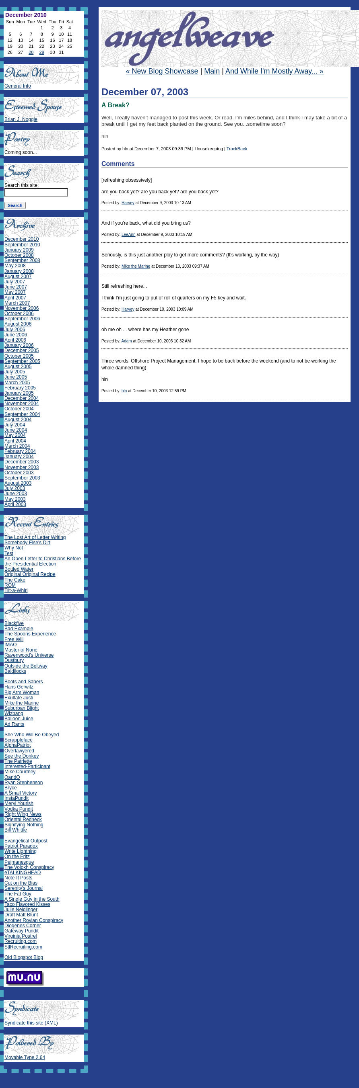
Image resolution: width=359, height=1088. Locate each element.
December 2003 (21, 462)
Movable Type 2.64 (24, 1057)
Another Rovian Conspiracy (33, 920)
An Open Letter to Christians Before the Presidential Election (42, 561)
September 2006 (22, 319)
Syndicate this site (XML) (31, 1023)
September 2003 (22, 478)
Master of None (20, 650)
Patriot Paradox (21, 846)
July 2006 (14, 329)
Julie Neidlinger (20, 909)
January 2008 (19, 271)
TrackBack (237, 148)
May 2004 (15, 435)
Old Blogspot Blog (23, 957)
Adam (126, 341)
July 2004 (14, 425)
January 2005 (19, 393)
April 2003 (15, 504)
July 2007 (14, 282)
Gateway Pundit (21, 931)
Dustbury (14, 660)
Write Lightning (20, 851)
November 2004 (21, 403)
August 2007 (17, 276)
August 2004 (17, 419)
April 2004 (15, 441)
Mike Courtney (19, 772)
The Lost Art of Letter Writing (35, 537)
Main (212, 71)
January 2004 (19, 456)
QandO (12, 777)
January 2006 (19, 345)
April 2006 (15, 340)
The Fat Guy (17, 894)
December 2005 (21, 350)
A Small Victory (20, 793)
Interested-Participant (27, 766)
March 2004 (17, 446)
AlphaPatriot (17, 745)
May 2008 (15, 265)
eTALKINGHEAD (22, 872)
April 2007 (15, 298)
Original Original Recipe (30, 574)
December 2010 (21, 239)
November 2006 (21, 308)
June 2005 (15, 377)
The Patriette (18, 761)
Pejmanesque (19, 862)
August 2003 (17, 483)
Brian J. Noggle (20, 119)
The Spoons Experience (30, 634)
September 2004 (22, 414)
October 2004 (19, 409)
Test (8, 553)
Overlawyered (19, 751)
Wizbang (13, 713)
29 (41, 52)
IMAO (10, 644)
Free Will (13, 639)
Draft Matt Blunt (21, 915)
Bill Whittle (15, 830)
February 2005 (20, 388)
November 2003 (21, 467)
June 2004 (15, 430)
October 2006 (19, 313)
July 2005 (14, 372)
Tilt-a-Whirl (16, 590)
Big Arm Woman (21, 692)
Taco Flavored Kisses (27, 904)
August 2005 (17, 366)
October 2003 (19, 472)
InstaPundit (16, 798)
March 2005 (17, 382)
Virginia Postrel (20, 936)
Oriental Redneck (23, 819)
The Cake (14, 580)
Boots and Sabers (23, 681)
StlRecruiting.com (23, 947)
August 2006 (17, 324)
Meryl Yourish (18, 803)
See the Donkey (21, 756)
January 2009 (19, 250)
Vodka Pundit (18, 809)
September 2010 (22, 245)
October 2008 (19, 255)
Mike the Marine (136, 266)
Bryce (10, 788)
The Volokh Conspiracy (29, 867)
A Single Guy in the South (32, 899)
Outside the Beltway (25, 666)
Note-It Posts (18, 878)
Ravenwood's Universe (29, 655)
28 (31, 52)
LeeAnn (128, 234)
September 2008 (22, 260)
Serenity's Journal (23, 888)
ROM (10, 585)
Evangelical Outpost (25, 841)
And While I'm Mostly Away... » (274, 71)
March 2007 (17, 303)
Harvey (128, 203)
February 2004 (20, 451)
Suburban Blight (21, 708)
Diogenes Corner (22, 925)
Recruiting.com (20, 941)
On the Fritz (17, 856)
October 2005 (19, 356)
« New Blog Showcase (162, 71)
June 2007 (15, 287)
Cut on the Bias (20, 883)
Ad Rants (14, 724)
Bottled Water (18, 569)
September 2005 (22, 361)
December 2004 (21, 398)
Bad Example (18, 628)
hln (124, 391)
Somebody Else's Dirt (27, 542)
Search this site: (21, 185)
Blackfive (14, 623)
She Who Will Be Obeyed (31, 735)
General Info (17, 86)
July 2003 (14, 488)
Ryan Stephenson (23, 782)
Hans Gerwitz (18, 687)
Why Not (13, 548)
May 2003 (15, 499)
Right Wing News (22, 814)
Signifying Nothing (23, 825)
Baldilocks (15, 671)
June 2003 (15, 493)
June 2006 (15, 335)
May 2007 (15, 292)
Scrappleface (18, 740)
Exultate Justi (18, 698)
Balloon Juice (18, 718)
